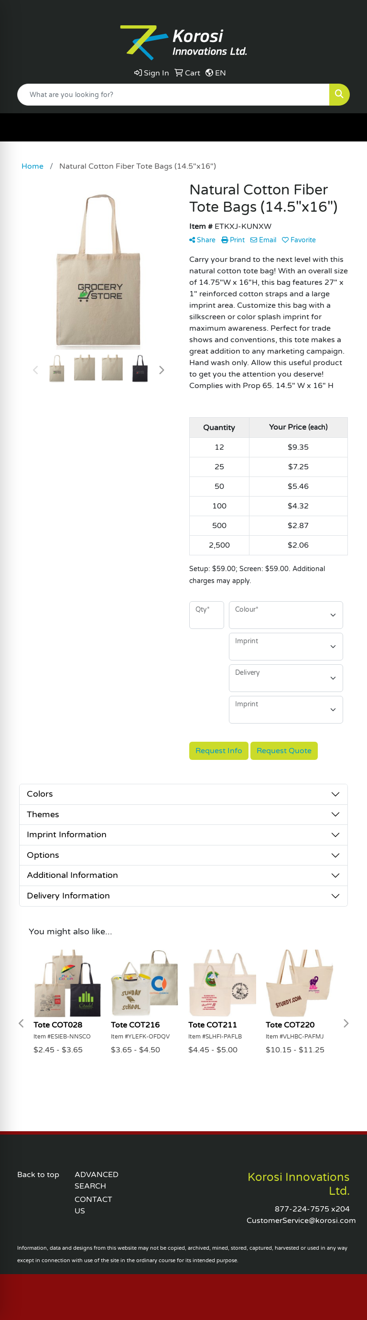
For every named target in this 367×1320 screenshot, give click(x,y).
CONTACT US (93, 1205)
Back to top (38, 1174)
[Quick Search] (173, 95)
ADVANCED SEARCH (97, 1180)
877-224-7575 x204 (312, 1209)
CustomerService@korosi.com (301, 1220)
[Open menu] (347, 127)
